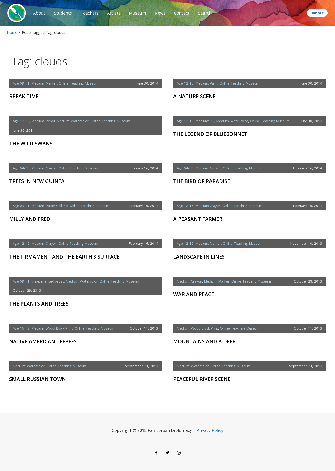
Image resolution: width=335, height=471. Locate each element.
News (160, 13)
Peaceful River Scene (201, 378)
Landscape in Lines (199, 256)
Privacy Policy (210, 430)
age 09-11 (21, 83)
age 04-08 (21, 168)
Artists (113, 13)
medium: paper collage (49, 205)
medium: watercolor (73, 120)
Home (12, 32)
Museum (137, 13)
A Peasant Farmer (197, 218)
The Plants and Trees (38, 303)
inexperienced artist (47, 281)
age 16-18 (21, 328)
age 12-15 (185, 83)
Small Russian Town (37, 378)
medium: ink (204, 120)
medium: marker (44, 83)
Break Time (24, 96)
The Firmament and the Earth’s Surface (64, 256)
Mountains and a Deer (204, 341)
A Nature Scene (194, 96)
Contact (182, 13)
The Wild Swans (31, 143)
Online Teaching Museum (78, 83)
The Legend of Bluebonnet (210, 133)
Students (63, 13)
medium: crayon (44, 168)
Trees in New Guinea (37, 180)
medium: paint (206, 83)
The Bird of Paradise (201, 180)
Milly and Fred (29, 218)
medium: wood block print (52, 328)
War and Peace (193, 294)
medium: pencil (43, 120)
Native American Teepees (43, 341)
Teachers (89, 13)
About (39, 13)
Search (205, 13)
